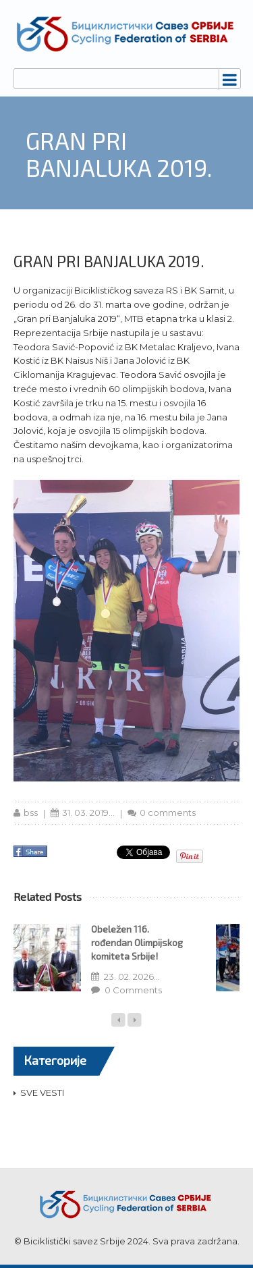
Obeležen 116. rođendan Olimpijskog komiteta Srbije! (137, 942)
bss (31, 812)
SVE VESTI (42, 1092)
